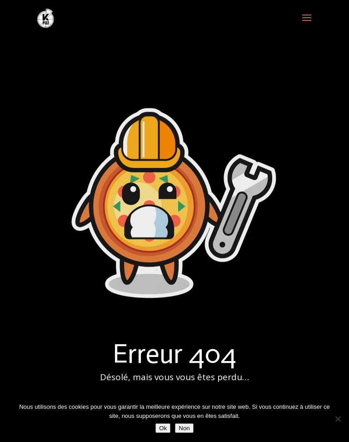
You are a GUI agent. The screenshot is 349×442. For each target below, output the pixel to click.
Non (184, 428)
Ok (163, 428)
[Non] (337, 418)
